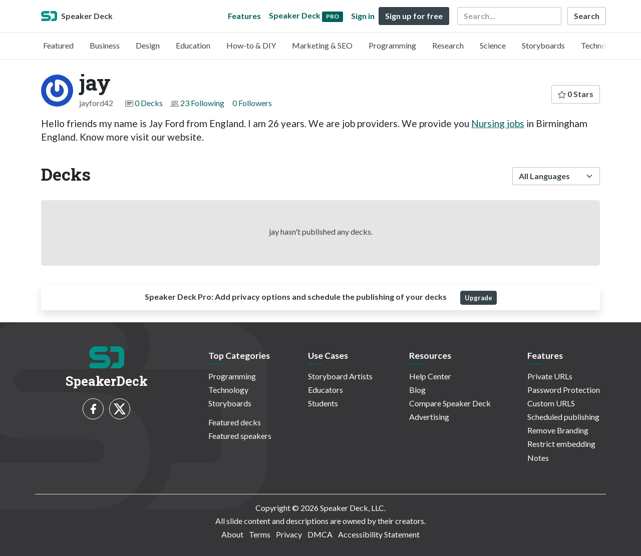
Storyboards (543, 45)
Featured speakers (239, 435)
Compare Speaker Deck (450, 403)
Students (323, 403)
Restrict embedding (561, 443)
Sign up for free (414, 16)
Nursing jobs (497, 123)
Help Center (430, 376)
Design (148, 45)
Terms (259, 534)
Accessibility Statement (379, 534)
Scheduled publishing (563, 416)
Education (193, 45)
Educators (325, 389)
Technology (601, 45)
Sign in (363, 16)
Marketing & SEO (322, 45)
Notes (538, 457)
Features (244, 16)
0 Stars (575, 94)
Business (105, 45)
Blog (417, 389)
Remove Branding (557, 430)
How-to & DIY (251, 45)
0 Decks (149, 103)
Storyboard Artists (340, 376)
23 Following (202, 103)
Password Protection (563, 389)
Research (448, 45)
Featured (58, 45)
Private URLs (549, 376)
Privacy (289, 534)
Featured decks (234, 422)
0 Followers (252, 103)
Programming (392, 45)
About (232, 534)
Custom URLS (551, 403)
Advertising (429, 416)
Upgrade (478, 298)
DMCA (320, 534)
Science (493, 45)
